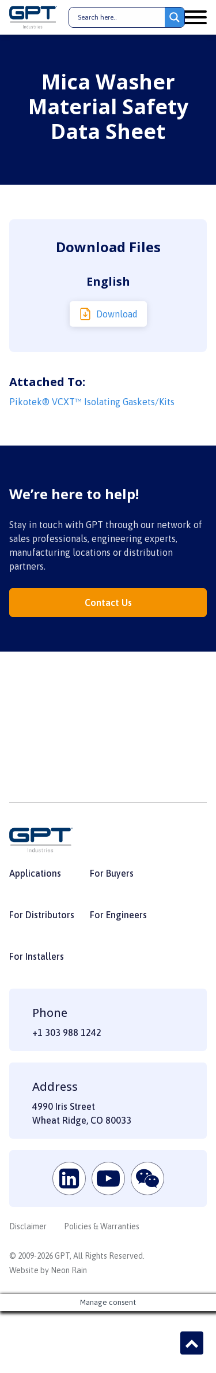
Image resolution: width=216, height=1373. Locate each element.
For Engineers (118, 915)
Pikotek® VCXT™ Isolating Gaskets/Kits (92, 401)
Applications (35, 873)
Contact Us (108, 602)
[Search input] (120, 17)
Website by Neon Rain (48, 1270)
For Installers (36, 956)
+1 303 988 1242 (66, 1032)
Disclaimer (28, 1226)
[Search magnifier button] (174, 17)
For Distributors (41, 915)
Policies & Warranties (101, 1226)
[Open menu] (195, 17)
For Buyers (112, 873)
